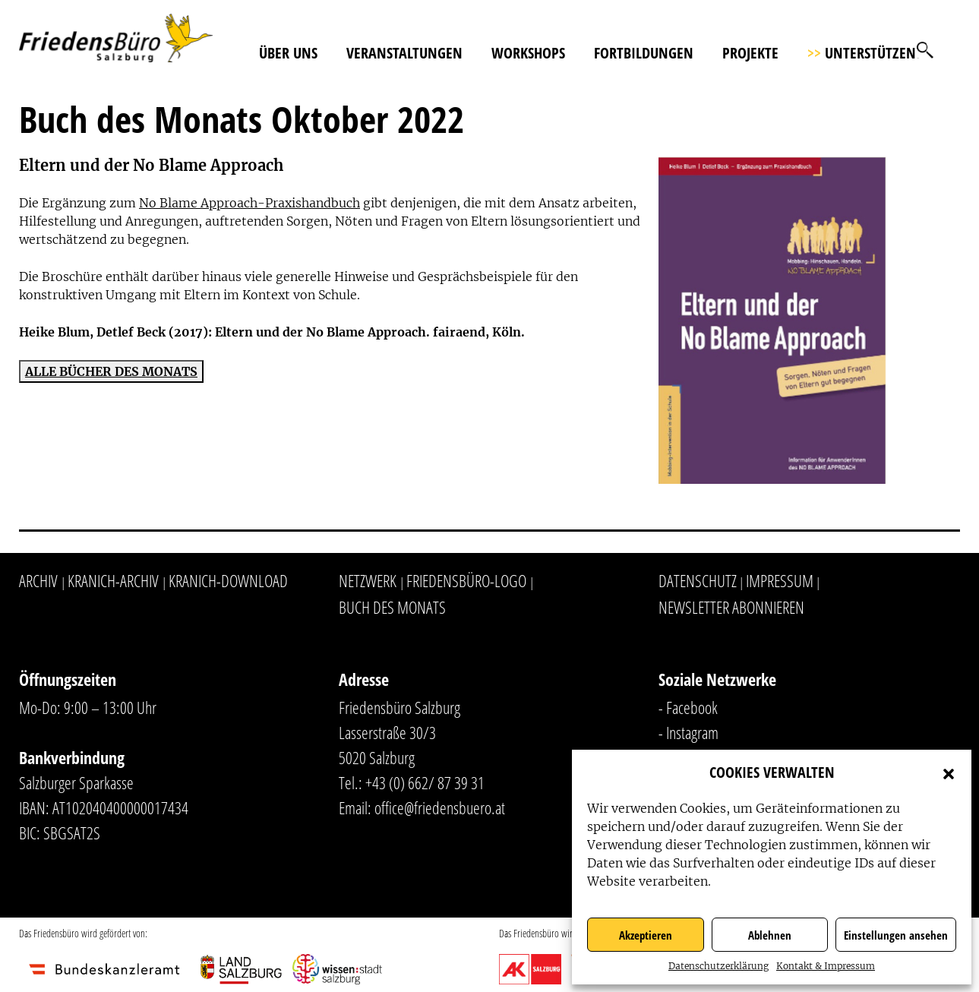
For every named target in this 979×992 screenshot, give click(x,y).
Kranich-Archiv (113, 580)
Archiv (38, 580)
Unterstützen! (863, 53)
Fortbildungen (643, 53)
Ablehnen (769, 935)
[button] (948, 772)
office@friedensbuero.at (439, 807)
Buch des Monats (392, 607)
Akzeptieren (645, 935)
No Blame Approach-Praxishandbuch (249, 202)
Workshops (528, 53)
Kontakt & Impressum (825, 965)
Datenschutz (697, 580)
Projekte (750, 53)
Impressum (779, 580)
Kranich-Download (228, 580)
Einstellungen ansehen (896, 935)
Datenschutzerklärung (718, 965)
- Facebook (688, 707)
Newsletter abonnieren (731, 607)
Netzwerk (367, 580)
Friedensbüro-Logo (466, 580)
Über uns (288, 53)
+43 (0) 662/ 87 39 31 (425, 782)
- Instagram (688, 732)
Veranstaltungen (404, 53)
